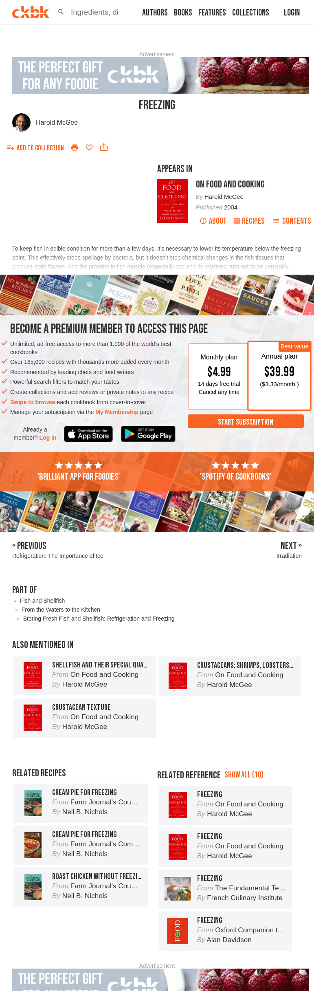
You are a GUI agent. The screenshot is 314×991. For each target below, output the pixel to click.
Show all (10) (243, 775)
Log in (48, 437)
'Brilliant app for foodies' (78, 471)
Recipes (249, 221)
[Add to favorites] (89, 147)
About (213, 221)
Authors (155, 12)
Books (183, 12)
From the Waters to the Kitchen (61, 609)
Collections (250, 12)
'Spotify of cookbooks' (235, 471)
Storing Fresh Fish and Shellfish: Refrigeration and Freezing (99, 618)
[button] (61, 12)
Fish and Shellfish (42, 600)
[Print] (74, 147)
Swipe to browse (32, 402)
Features (212, 12)
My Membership (116, 412)
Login (292, 12)
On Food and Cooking (230, 184)
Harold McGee (57, 122)
